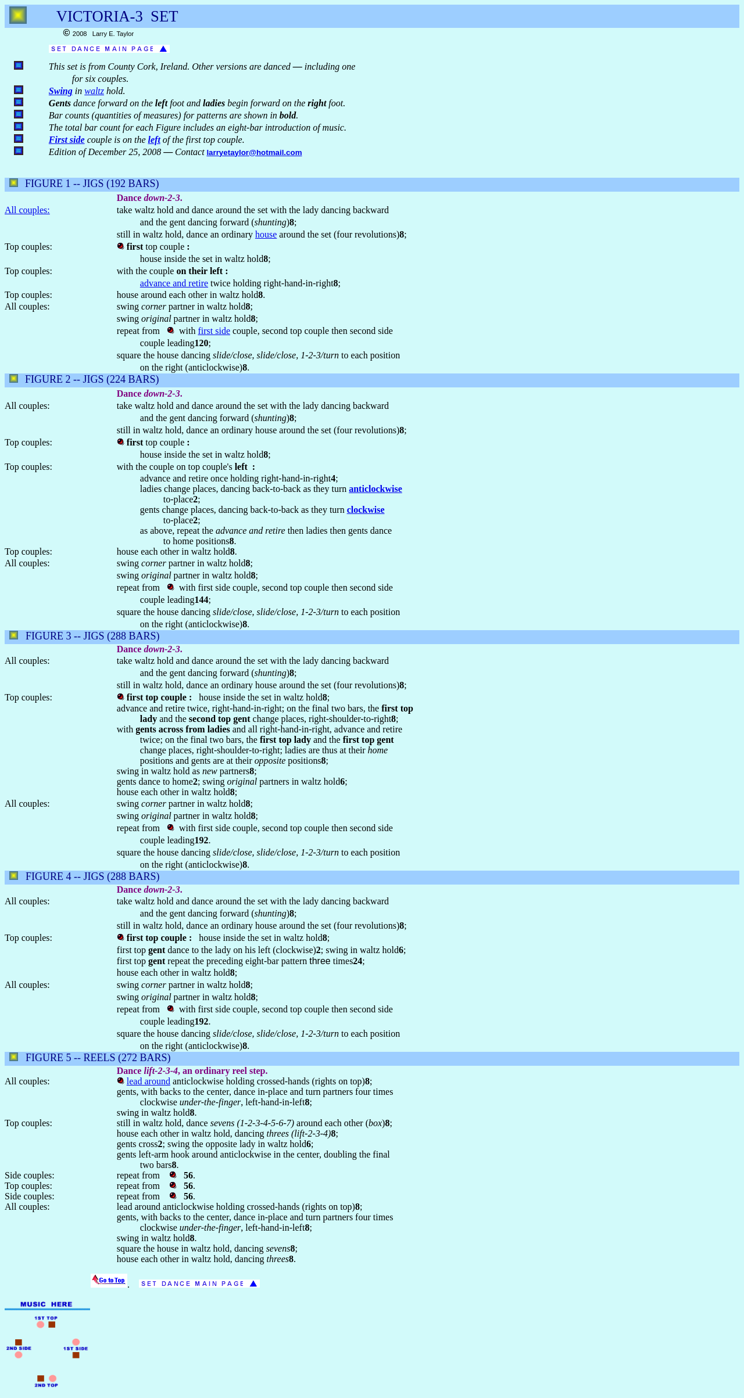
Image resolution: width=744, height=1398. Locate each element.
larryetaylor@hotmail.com (254, 152)
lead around (148, 1081)
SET (164, 16)
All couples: (27, 210)
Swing (61, 91)
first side (214, 331)
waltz (94, 91)
